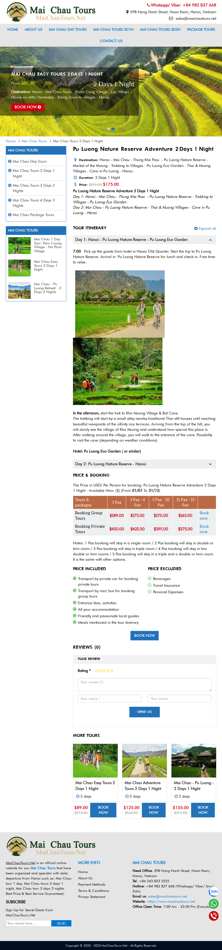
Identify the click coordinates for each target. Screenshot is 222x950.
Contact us (111, 41)
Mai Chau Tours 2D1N (113, 29)
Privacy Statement (91, 897)
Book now (28, 107)
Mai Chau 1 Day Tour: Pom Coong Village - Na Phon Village (48, 245)
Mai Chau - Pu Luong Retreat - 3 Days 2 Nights (47, 288)
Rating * (84, 670)
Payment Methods (91, 884)
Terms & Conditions (93, 891)
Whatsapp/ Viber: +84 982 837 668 (181, 5)
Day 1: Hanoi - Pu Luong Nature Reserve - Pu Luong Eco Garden (131, 239)
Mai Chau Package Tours (33, 214)
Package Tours (201, 29)
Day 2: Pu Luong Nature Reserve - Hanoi (110, 464)
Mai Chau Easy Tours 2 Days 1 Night (57, 74)
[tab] (144, 239)
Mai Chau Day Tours (67, 29)
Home (12, 29)
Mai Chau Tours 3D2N (160, 29)
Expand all (205, 228)
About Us (33, 29)
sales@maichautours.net (192, 18)
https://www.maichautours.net (171, 901)
